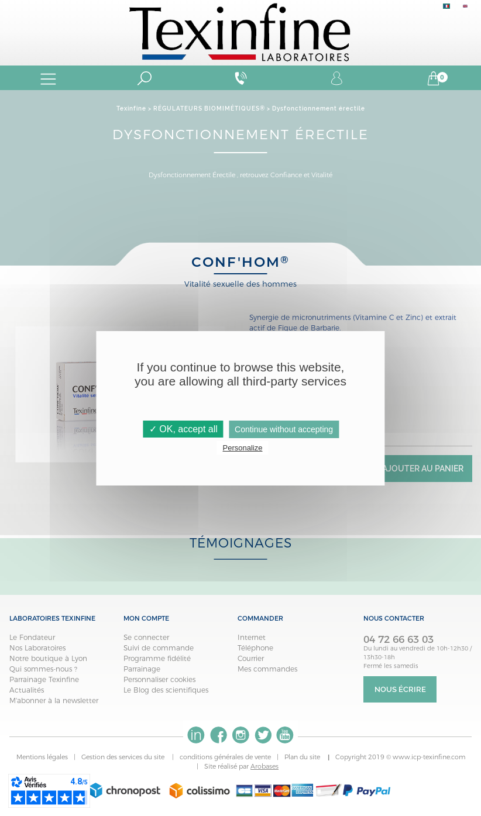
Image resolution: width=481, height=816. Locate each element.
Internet (252, 637)
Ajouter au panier (422, 468)
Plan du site (303, 757)
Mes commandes (267, 668)
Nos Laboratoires (37, 647)
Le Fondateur (32, 637)
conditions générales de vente (225, 757)
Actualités (26, 690)
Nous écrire (400, 689)
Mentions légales (42, 757)
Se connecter (146, 637)
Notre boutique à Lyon (48, 658)
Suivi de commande (158, 647)
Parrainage (141, 668)
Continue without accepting (284, 429)
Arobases (264, 766)
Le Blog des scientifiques (165, 690)
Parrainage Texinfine (44, 679)
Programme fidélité (157, 658)
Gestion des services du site (123, 757)
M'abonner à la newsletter (53, 700)
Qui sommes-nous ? (43, 668)
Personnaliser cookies (159, 679)
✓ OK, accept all (183, 429)
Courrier (251, 658)
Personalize (243, 447)
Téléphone (255, 647)
